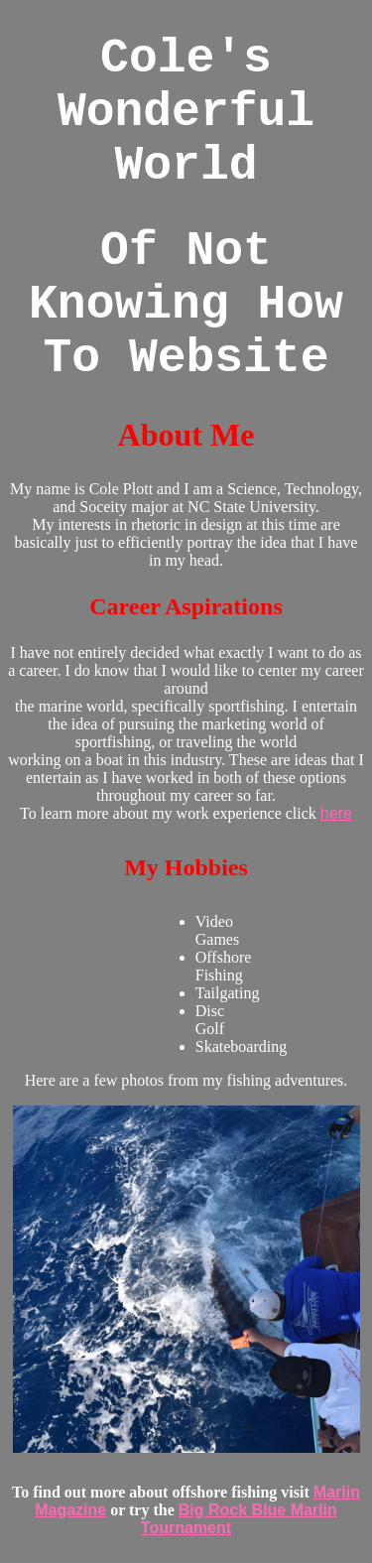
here (336, 813)
